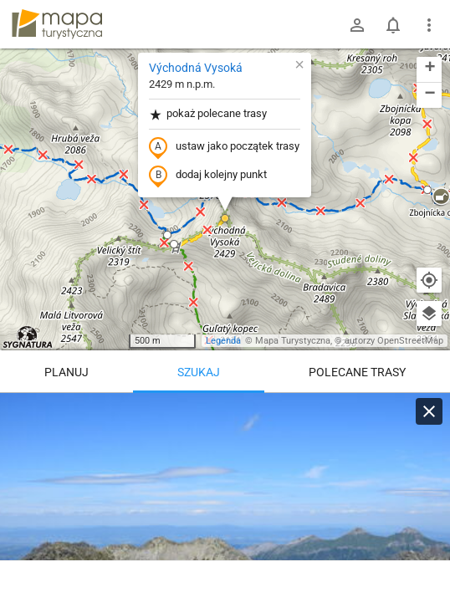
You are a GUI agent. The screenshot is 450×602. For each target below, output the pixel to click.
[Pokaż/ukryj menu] (429, 25)
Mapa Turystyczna (292, 340)
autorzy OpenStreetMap (394, 340)
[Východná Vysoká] (225, 493)
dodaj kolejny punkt (208, 175)
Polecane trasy (357, 372)
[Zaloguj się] (357, 25)
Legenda (223, 340)
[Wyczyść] (429, 411)
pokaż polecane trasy (208, 114)
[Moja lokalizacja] (429, 280)
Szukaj (198, 372)
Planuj (66, 372)
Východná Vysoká (196, 67)
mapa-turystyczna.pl (57, 24)
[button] (225, 218)
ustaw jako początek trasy (224, 147)
